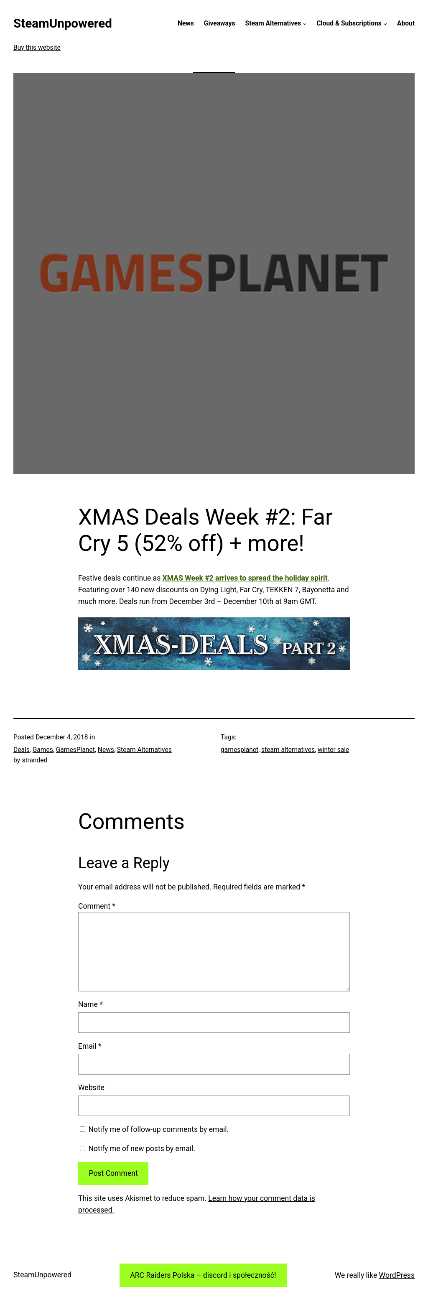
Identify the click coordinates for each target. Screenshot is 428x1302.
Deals (21, 750)
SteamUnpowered (62, 23)
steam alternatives (288, 750)
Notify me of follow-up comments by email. (158, 1129)
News (106, 750)
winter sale (333, 750)
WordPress (397, 1275)
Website (91, 1087)
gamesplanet (239, 750)
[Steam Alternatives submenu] (304, 23)
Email (89, 1046)
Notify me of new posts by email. (141, 1148)
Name (90, 1004)
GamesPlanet (75, 750)
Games (43, 750)
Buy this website (37, 47)
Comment (96, 906)
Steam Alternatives (144, 750)
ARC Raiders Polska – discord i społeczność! (203, 1275)
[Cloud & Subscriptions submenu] (385, 23)
